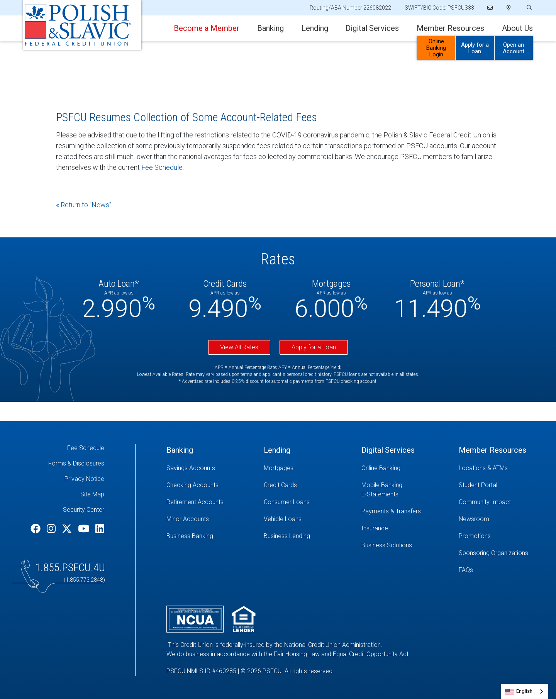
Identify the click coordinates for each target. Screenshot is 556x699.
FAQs (466, 570)
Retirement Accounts (195, 502)
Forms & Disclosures (76, 463)
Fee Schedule (162, 167)
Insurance (374, 528)
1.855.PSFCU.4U (70, 567)
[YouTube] (85, 529)
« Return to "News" (83, 205)
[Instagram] (52, 529)
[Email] (489, 8)
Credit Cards (280, 485)
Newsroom (474, 519)
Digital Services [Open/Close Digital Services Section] (372, 28)
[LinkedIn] (99, 529)
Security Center (83, 509)
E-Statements (379, 494)
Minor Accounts (187, 519)
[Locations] (509, 8)
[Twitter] (68, 529)
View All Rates (239, 347)
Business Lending (287, 536)
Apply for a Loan (314, 347)
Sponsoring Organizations (493, 553)
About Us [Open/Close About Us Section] (517, 28)
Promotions (475, 536)
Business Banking (189, 536)
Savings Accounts (190, 468)
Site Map (92, 494)
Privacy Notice (84, 478)
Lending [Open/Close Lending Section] (315, 28)
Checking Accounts (192, 485)
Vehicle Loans (283, 519)
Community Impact (485, 502)
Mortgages (278, 468)
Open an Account (513, 48)
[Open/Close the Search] (528, 7)
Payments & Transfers (391, 511)
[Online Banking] (404, 468)
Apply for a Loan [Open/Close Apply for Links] (475, 48)
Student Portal (478, 485)
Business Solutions (386, 545)
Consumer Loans (287, 502)
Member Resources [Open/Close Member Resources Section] (450, 28)
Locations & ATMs (483, 468)
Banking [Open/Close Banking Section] (270, 28)
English (524, 691)
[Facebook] (37, 529)
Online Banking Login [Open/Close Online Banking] (436, 48)
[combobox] (524, 691)
